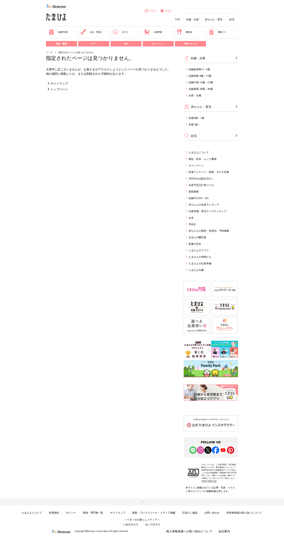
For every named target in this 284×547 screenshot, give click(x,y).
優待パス (217, 32)
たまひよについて (199, 152)
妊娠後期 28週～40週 (201, 89)
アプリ (93, 43)
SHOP (150, 11)
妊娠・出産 (192, 19)
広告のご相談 (189, 512)
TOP (177, 19)
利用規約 (54, 512)
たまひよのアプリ (199, 250)
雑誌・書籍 (61, 43)
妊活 (231, 19)
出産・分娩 (195, 95)
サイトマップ (59, 83)
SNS (126, 43)
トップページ (59, 89)
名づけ (120, 32)
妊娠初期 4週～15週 (200, 75)
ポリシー (71, 512)
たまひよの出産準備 (200, 263)
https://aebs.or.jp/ (209, 481)
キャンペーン (158, 43)
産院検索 (194, 191)
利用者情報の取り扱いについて (244, 512)
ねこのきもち (152, 524)
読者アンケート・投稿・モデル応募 (209, 172)
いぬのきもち (130, 524)
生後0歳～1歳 (196, 118)
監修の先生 (195, 243)
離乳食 (184, 32)
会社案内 (224, 531)
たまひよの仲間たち (200, 257)
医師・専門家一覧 (93, 512)
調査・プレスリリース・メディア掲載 (153, 512)
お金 (191, 217)
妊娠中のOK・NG (199, 198)
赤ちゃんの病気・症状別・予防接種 (209, 230)
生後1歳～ (194, 124)
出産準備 (153, 32)
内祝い (166, 11)
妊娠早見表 (58, 32)
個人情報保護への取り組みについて (189, 531)
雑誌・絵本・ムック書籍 (202, 159)
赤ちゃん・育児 (214, 19)
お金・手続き (91, 32)
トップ (49, 52)
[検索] (210, 10)
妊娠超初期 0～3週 (199, 69)
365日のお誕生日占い (201, 178)
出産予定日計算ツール (201, 185)
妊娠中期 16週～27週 (201, 82)
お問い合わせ (212, 512)
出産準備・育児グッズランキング (208, 211)
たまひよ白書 (196, 270)
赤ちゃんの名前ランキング (204, 204)
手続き (192, 224)
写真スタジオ (190, 43)
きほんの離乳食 (197, 237)
